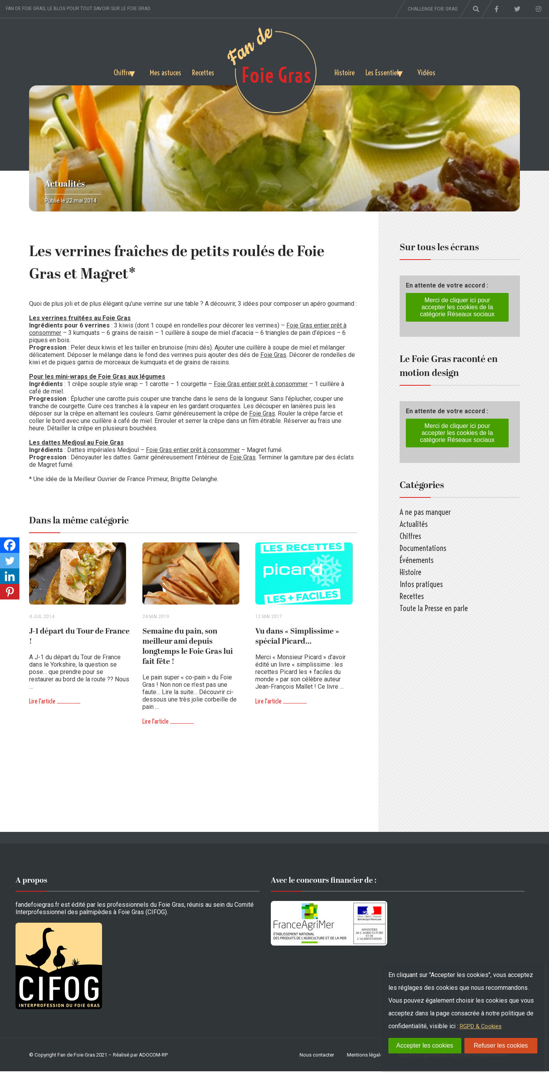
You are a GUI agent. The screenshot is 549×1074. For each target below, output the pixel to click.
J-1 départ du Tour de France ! (79, 639)
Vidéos (438, 71)
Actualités (65, 184)
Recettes (202, 71)
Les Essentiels (386, 71)
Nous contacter (317, 1057)
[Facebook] (9, 545)
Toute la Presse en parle (434, 608)
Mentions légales (366, 1057)
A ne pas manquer (425, 512)
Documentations (423, 548)
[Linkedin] (9, 576)
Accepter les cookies (424, 1045)
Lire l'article (42, 704)
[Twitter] (9, 560)
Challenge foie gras (432, 9)
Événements (416, 560)
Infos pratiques (421, 584)
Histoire (346, 71)
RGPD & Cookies (483, 1026)
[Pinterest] (9, 591)
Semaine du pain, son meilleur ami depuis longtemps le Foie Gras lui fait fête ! (187, 649)
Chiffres (111, 71)
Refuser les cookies (501, 1045)
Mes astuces (162, 71)
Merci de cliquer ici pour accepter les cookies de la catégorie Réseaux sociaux (457, 307)
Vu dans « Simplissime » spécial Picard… (297, 639)
